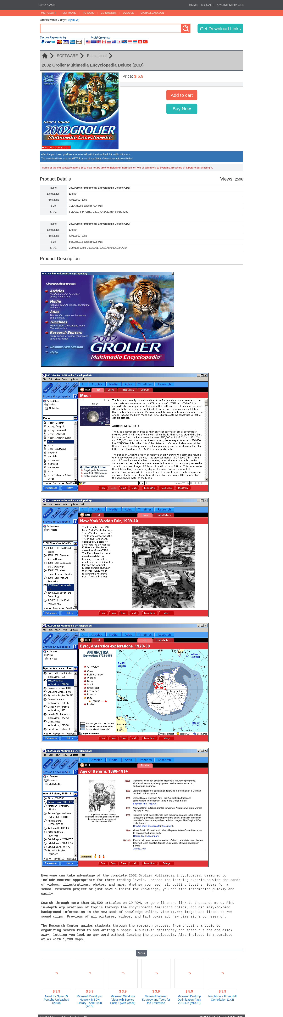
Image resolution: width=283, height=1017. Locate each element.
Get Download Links (220, 28)
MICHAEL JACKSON (152, 12)
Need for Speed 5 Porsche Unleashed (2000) (56, 997)
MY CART (207, 4)
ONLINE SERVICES (230, 4)
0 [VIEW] (73, 20)
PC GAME (88, 12)
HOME (193, 4)
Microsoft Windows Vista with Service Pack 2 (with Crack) (122, 997)
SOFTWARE (69, 12)
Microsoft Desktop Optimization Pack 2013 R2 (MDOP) (189, 997)
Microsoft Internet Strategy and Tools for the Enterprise (156, 997)
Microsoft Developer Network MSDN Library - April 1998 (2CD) (90, 999)
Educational (96, 56)
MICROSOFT (48, 12)
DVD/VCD (128, 12)
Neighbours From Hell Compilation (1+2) (222, 996)
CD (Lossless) (108, 12)
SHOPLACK (47, 4)
